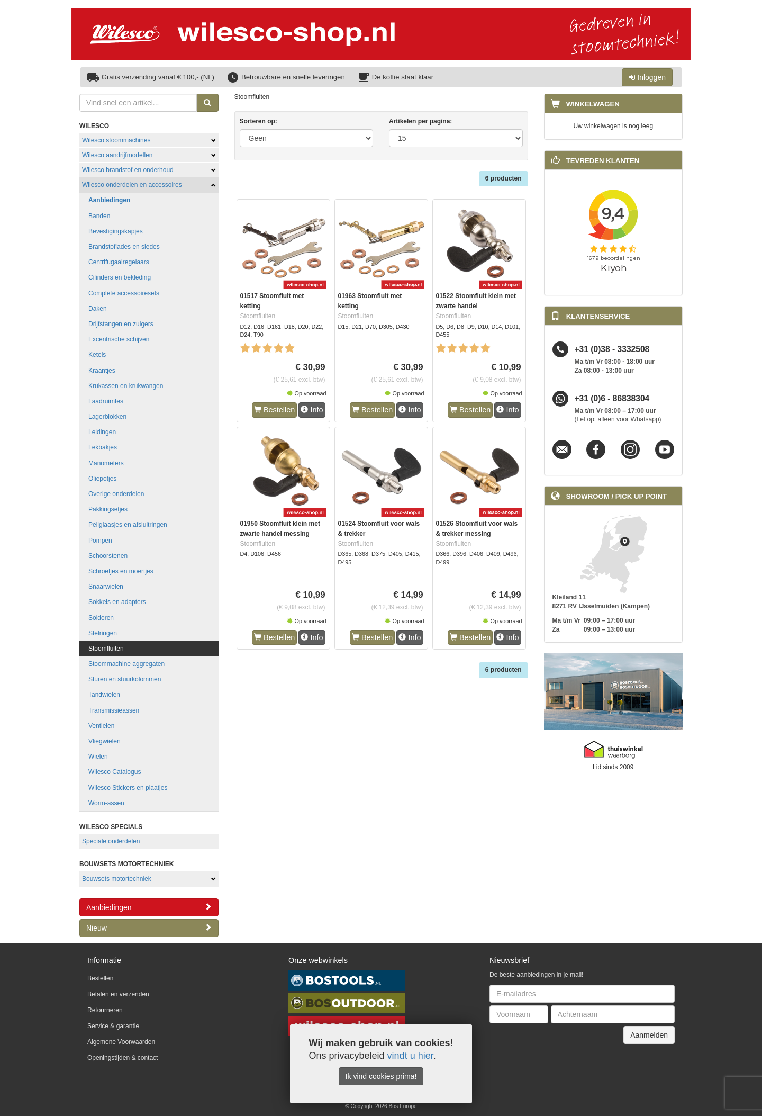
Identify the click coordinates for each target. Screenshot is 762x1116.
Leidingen (102, 432)
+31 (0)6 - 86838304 (612, 398)
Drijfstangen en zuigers (120, 324)
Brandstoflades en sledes (124, 246)
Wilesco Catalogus (114, 772)
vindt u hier (410, 1055)
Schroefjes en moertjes (120, 571)
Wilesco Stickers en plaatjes (127, 787)
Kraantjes (101, 370)
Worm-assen (106, 803)
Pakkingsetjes (108, 509)
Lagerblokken (107, 416)
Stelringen (102, 633)
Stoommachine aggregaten (126, 664)
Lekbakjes (102, 447)
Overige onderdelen (116, 494)
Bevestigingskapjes (115, 231)
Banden (99, 216)
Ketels (97, 354)
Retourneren (105, 1010)
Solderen (101, 618)
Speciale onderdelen (111, 841)
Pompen (100, 540)
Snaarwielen (105, 586)
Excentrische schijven (118, 339)
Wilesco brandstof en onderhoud (128, 170)
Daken (97, 308)
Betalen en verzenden (118, 994)
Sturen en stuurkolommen (124, 679)
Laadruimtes (105, 401)
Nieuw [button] (149, 927)
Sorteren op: (258, 121)
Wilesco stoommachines (116, 140)
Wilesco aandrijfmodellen (117, 155)
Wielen (98, 756)
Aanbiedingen (109, 200)
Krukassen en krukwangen (125, 386)
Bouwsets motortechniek (116, 879)
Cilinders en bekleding (119, 277)
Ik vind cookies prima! (381, 1076)
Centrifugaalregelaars (118, 262)
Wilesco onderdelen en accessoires (132, 184)
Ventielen (101, 726)
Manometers (106, 463)
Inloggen (647, 77)
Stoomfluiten (106, 648)
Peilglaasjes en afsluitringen (127, 524)
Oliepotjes (102, 478)
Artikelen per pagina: (420, 121)
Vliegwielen (104, 741)
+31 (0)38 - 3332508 (612, 349)
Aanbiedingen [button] (149, 907)
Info (312, 410)
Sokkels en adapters (117, 602)
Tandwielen (104, 694)
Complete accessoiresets (123, 293)
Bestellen (274, 410)
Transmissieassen (113, 710)
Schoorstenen (108, 556)
